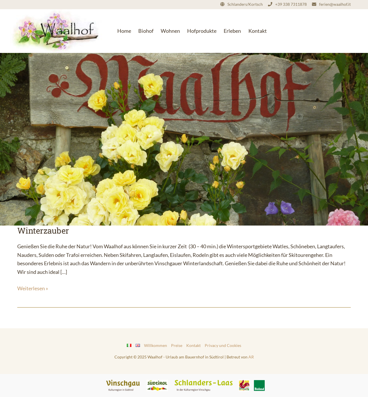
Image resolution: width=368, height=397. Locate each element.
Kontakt (257, 31)
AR (251, 356)
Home (124, 31)
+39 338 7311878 (291, 4)
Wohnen (170, 31)
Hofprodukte (201, 31)
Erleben (232, 31)
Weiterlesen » (32, 287)
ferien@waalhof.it (335, 4)
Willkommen (155, 345)
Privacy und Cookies (223, 345)
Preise (176, 345)
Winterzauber (43, 230)
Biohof (146, 31)
